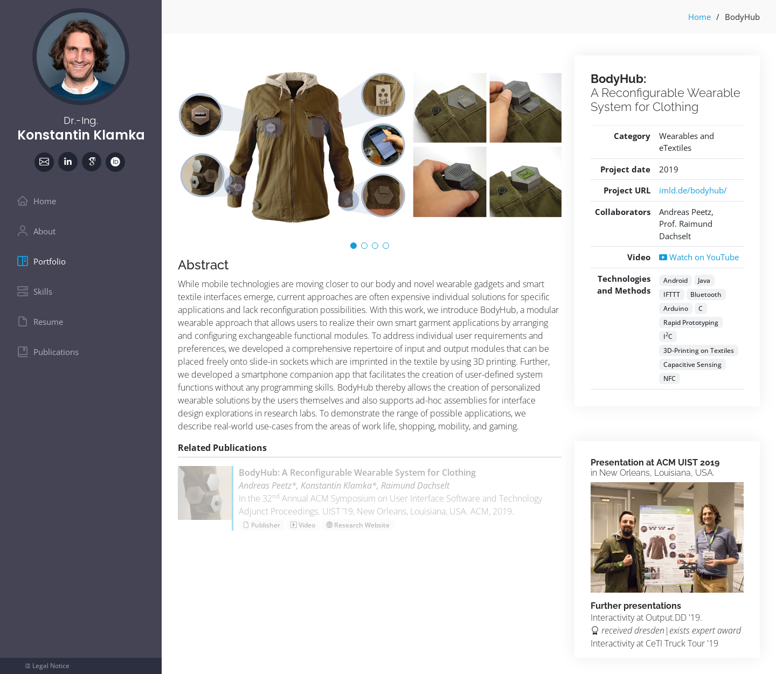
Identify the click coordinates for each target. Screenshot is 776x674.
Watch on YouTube (699, 257)
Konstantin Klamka (81, 135)
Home (699, 16)
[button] (353, 245)
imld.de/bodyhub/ (693, 190)
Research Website (358, 525)
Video (302, 525)
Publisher (261, 525)
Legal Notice (51, 665)
